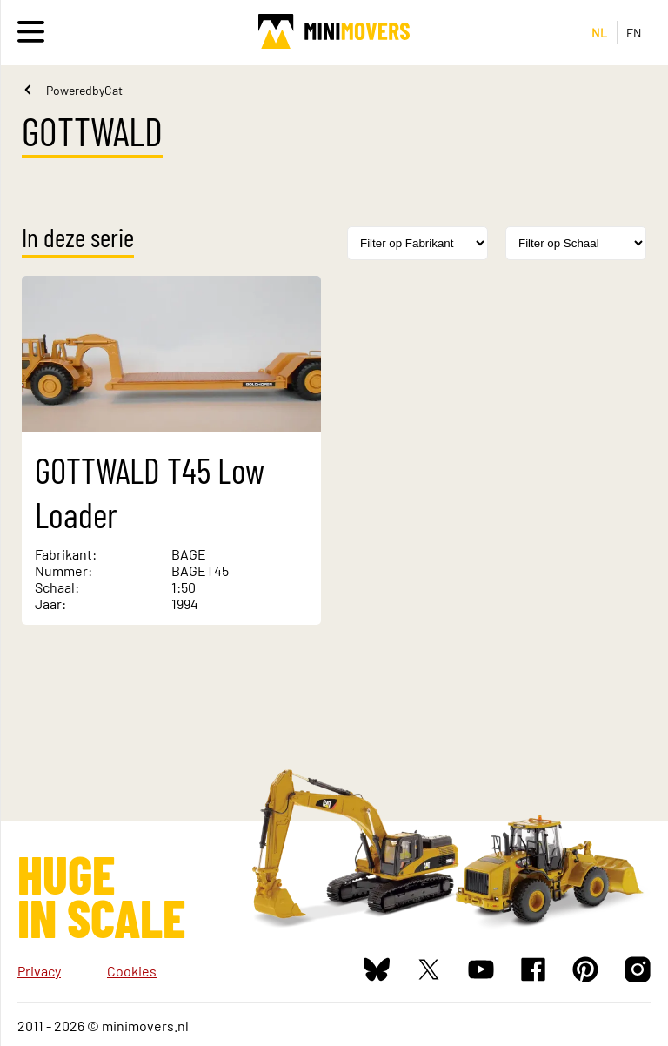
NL (599, 32)
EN (634, 32)
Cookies (132, 970)
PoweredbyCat (84, 90)
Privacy (39, 970)
